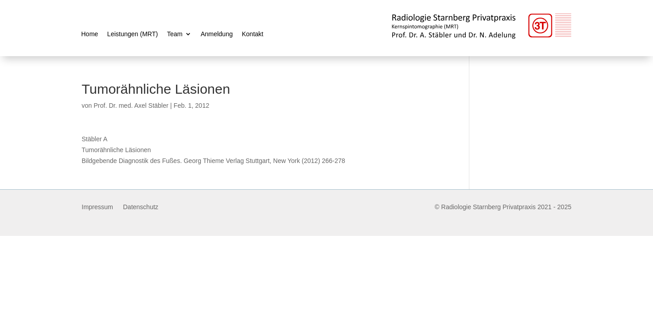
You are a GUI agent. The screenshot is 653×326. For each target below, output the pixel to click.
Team (174, 34)
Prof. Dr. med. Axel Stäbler (130, 105)
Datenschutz (140, 207)
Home (89, 34)
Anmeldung (216, 34)
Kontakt (252, 34)
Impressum (97, 207)
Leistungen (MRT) (132, 34)
